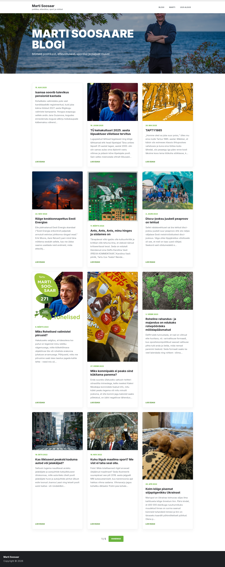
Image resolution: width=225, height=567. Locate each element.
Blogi (161, 7)
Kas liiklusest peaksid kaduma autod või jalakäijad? (56, 461)
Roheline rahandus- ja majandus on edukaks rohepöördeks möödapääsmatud (161, 324)
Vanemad (116, 539)
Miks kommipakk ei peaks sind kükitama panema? (111, 372)
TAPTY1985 (154, 130)
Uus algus (185, 7)
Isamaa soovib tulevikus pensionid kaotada (52, 94)
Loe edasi (40, 161)
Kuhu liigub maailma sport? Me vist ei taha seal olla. (112, 461)
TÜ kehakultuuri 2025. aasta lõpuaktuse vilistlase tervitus (110, 132)
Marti (172, 7)
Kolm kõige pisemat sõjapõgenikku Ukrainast (163, 490)
